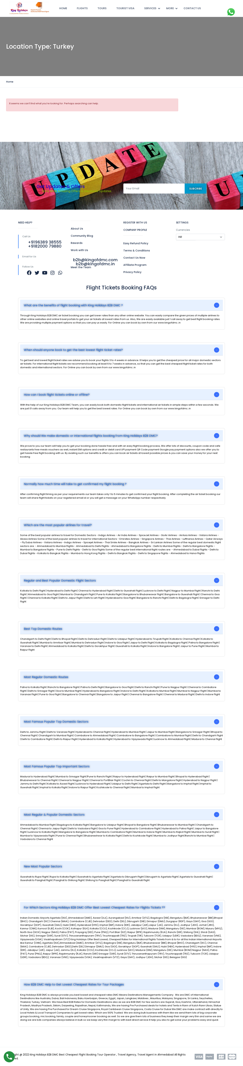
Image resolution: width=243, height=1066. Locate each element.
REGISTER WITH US (135, 222)
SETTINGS (182, 222)
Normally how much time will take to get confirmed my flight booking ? (75, 484)
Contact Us (192, 8)
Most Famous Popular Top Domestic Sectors (56, 722)
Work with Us (79, 250)
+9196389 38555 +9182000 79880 (44, 244)
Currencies (183, 230)
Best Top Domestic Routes (43, 629)
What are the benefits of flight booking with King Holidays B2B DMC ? (73, 305)
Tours (102, 8)
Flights (82, 8)
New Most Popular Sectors (43, 866)
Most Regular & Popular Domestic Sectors (54, 815)
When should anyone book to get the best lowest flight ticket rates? (73, 350)
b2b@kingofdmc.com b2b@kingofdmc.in (95, 262)
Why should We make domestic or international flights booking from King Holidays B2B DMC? (91, 436)
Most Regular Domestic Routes (46, 677)
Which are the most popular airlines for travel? (58, 525)
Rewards (77, 243)
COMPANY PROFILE (135, 230)
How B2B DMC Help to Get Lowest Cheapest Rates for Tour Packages (74, 984)
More (171, 8)
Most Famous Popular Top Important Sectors (57, 766)
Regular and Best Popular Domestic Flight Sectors (60, 580)
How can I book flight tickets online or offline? (57, 395)
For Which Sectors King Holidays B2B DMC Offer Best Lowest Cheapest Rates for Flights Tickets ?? (94, 907)
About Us (77, 228)
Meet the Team (81, 267)
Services (152, 8)
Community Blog (82, 236)
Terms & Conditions (136, 250)
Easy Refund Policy (135, 243)
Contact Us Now (134, 258)
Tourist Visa (125, 8)
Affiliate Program (134, 265)
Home (63, 8)
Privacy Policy (132, 272)
